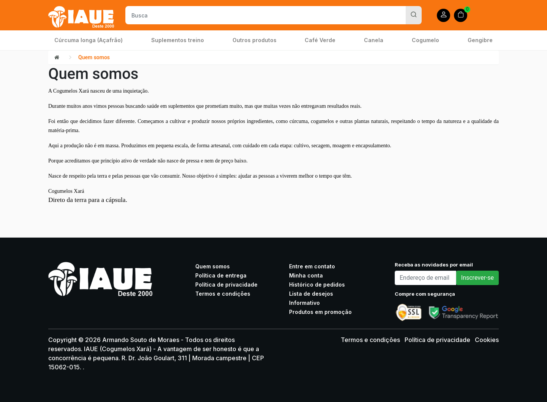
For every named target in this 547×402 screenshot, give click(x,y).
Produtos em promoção (320, 312)
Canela (373, 40)
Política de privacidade (226, 284)
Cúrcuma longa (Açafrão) (88, 40)
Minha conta (306, 275)
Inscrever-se (477, 277)
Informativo (304, 303)
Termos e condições (222, 293)
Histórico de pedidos (317, 284)
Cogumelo (425, 40)
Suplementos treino (177, 40)
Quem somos (94, 57)
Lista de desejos (311, 293)
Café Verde (320, 40)
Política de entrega (221, 275)
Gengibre (480, 40)
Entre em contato (312, 266)
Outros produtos (254, 40)
